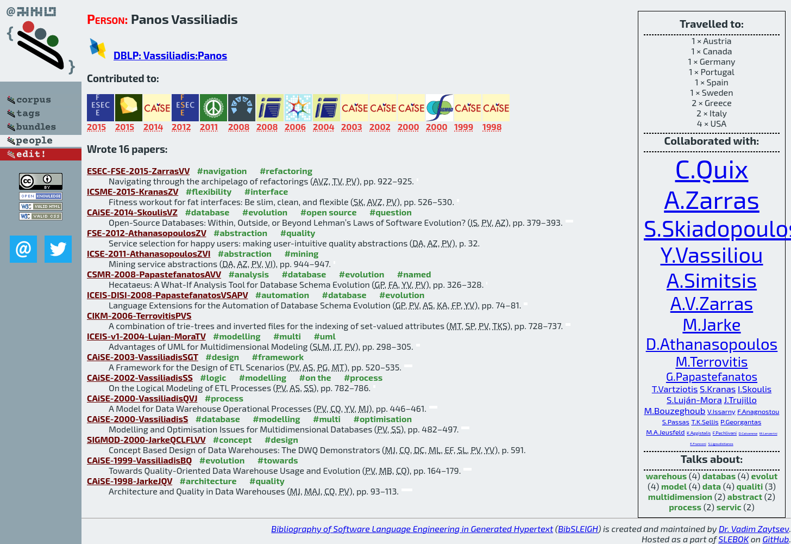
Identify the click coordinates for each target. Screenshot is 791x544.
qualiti (750, 486)
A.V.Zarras (712, 303)
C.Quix (712, 168)
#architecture (208, 480)
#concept (232, 439)
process (685, 507)
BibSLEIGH (578, 528)
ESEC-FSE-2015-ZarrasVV (138, 170)
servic (729, 507)
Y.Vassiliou (711, 254)
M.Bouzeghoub (675, 410)
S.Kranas (718, 388)
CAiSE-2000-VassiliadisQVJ (142, 398)
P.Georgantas (740, 421)
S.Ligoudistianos (720, 444)
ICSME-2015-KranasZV (132, 191)
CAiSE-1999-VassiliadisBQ (139, 460)
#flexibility (209, 191)
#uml (324, 336)
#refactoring (286, 170)
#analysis (248, 274)
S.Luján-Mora (694, 399)
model (674, 486)
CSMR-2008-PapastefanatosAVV (154, 274)
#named (414, 274)
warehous (666, 476)
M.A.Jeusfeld (665, 432)
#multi (287, 336)
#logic (213, 377)
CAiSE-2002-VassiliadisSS (140, 377)
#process (363, 377)
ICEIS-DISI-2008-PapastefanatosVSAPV (167, 294)
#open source (328, 212)
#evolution (264, 212)
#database (207, 212)
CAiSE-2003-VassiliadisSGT (142, 356)
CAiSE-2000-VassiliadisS (137, 418)
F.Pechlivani (725, 433)
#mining (301, 253)
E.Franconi (698, 444)
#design (222, 356)
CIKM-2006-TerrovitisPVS (139, 315)
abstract (744, 496)
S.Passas (675, 421)
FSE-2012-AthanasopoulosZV (146, 232)
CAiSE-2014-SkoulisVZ (132, 212)
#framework (278, 356)
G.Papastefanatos (711, 376)
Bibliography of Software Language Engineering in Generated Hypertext (412, 528)
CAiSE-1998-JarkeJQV (129, 480)
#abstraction (240, 232)
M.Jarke (711, 324)
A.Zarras (711, 199)
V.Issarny (721, 411)
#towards (278, 460)
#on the (315, 377)
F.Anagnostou (758, 411)
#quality (298, 232)
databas (719, 476)
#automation (282, 294)
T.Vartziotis (675, 388)
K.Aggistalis (699, 433)
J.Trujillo (740, 399)
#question (390, 212)
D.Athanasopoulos (712, 343)
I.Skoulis (754, 388)
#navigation (222, 170)
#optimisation (382, 418)
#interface (266, 191)
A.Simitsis (712, 279)
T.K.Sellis (704, 421)
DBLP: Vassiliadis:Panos (170, 55)
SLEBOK (733, 539)
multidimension (680, 496)
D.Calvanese (748, 433)
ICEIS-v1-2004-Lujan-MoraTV (146, 336)
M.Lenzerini (768, 433)
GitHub (776, 539)
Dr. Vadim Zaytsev (754, 528)
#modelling (236, 336)
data (711, 486)
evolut (764, 476)
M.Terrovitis (711, 361)
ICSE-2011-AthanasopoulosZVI (148, 253)
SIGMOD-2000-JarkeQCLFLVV (146, 439)
